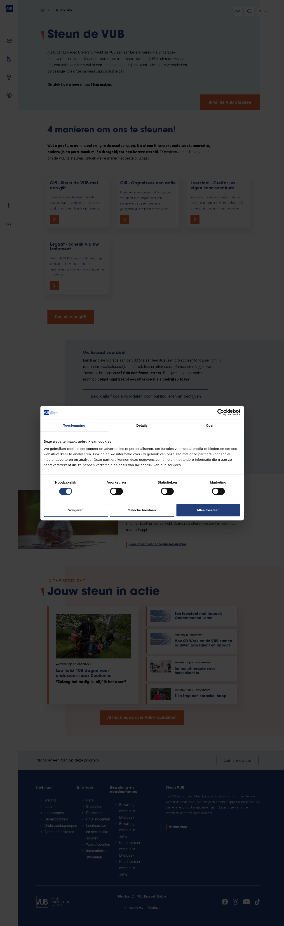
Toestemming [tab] (74, 425)
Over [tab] (210, 425)
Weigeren (75, 510)
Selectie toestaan (142, 510)
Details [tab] (142, 425)
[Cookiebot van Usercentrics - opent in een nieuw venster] (220, 412)
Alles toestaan (208, 510)
